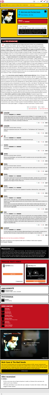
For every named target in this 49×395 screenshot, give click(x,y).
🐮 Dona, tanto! (32, 5)
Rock (20, 28)
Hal (4, 138)
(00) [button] (47, 124)
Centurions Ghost (9, 291)
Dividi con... (45, 38)
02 (26, 267)
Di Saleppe (4, 380)
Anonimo (6, 146)
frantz (5, 213)
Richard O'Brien (8, 319)
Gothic (25, 28)
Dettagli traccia (19, 282)
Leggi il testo (12, 275)
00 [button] (38, 124)
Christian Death (8, 316)
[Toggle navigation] (34, 1)
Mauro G (20, 22)
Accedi (5, 243)
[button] (38, 1)
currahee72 (6, 229)
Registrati (10, 243)
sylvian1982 (6, 114)
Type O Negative (8, 326)
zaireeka (6, 155)
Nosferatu (7, 323)
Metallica (7, 300)
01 (3, 267)
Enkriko (5, 165)
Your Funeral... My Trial (29, 17)
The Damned (8, 313)
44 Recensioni (24, 372)
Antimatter (7, 309)
